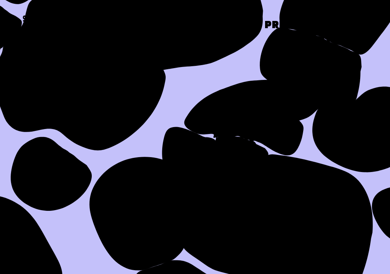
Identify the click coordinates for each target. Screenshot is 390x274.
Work (232, 25)
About (180, 25)
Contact (342, 25)
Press (282, 25)
